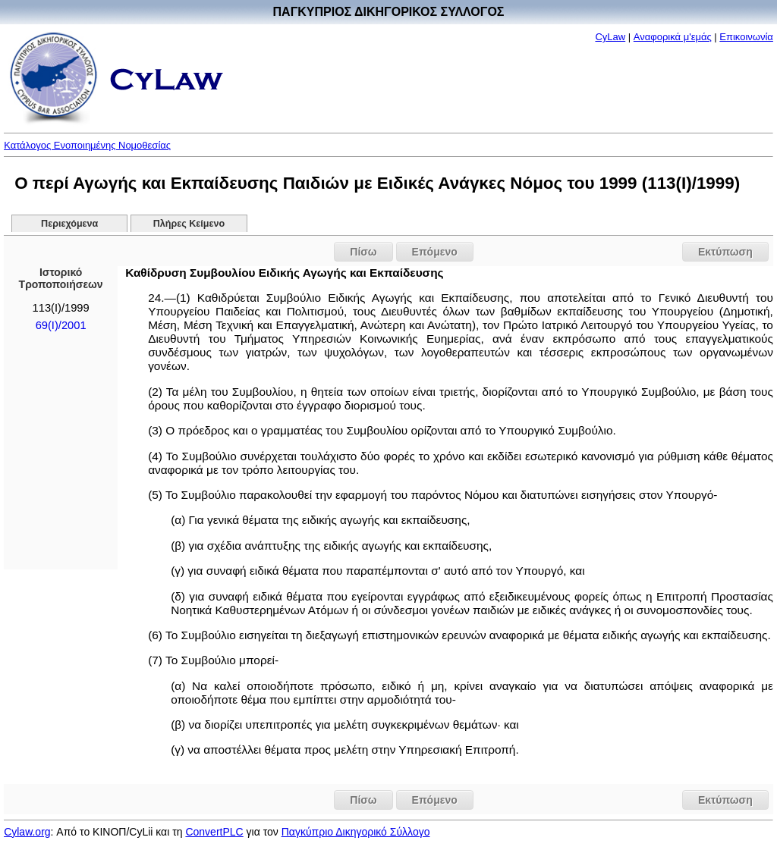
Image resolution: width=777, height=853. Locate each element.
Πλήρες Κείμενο (189, 223)
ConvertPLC (214, 832)
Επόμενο (435, 252)
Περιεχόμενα (69, 223)
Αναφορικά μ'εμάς (673, 36)
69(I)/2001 (61, 325)
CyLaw (610, 36)
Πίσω (363, 252)
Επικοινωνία (746, 36)
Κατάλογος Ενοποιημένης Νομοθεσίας (87, 145)
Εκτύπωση (725, 252)
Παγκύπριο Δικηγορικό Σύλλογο (356, 832)
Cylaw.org (27, 832)
